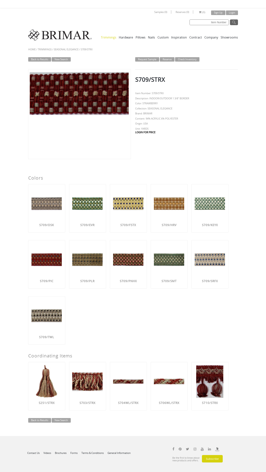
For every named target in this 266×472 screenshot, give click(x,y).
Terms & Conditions (92, 453)
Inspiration (179, 37)
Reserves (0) (182, 12)
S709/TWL (46, 337)
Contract (195, 37)
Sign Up (218, 12)
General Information (119, 453)
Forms (74, 453)
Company (211, 37)
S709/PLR (87, 281)
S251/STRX (47, 403)
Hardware (126, 37)
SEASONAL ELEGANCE (66, 49)
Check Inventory (187, 59)
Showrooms (229, 37)
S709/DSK (46, 225)
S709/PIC (46, 281)
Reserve (167, 59)
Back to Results (39, 59)
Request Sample (147, 59)
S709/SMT (169, 281)
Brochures (61, 453)
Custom (163, 37)
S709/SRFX (210, 281)
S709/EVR (87, 225)
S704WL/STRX (128, 403)
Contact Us (33, 453)
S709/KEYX (210, 225)
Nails (151, 37)
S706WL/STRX (169, 403)
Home (32, 49)
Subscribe (212, 459)
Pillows (140, 37)
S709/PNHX (128, 281)
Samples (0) (160, 12)
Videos (47, 453)
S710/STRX (210, 403)
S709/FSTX (128, 225)
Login (232, 12)
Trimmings (108, 37)
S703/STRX (88, 403)
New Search (61, 59)
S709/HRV (169, 225)
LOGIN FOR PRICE (145, 132)
